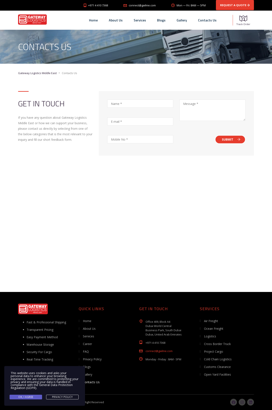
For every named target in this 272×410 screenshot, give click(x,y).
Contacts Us (207, 20)
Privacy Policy (92, 359)
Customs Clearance (217, 367)
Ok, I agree (25, 397)
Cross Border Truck (217, 344)
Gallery (182, 20)
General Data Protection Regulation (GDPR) (42, 386)
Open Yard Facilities (217, 374)
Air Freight (211, 321)
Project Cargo (213, 351)
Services (140, 20)
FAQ (86, 351)
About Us (116, 20)
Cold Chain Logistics (218, 359)
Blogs (161, 20)
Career (87, 344)
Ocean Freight (213, 329)
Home (93, 20)
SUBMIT (231, 139)
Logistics (210, 336)
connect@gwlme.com (159, 351)
